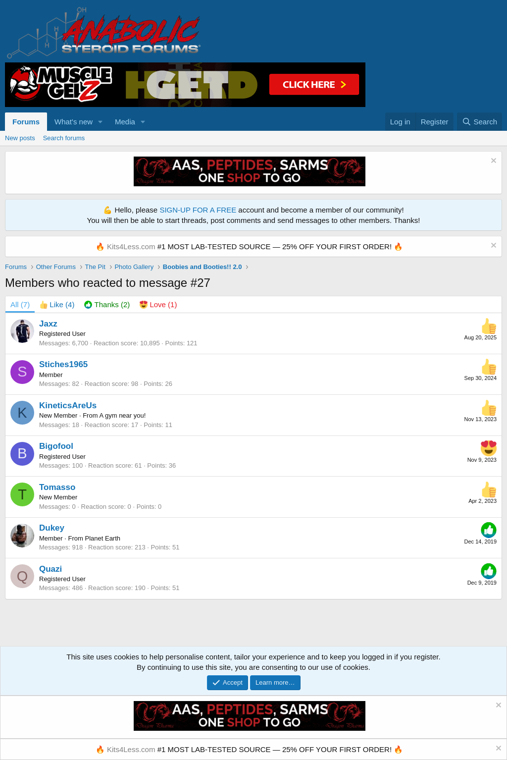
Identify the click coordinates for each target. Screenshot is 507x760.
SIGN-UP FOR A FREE (197, 210)
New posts (20, 138)
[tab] (57, 304)
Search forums (64, 138)
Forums (26, 121)
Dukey (51, 528)
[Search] (479, 121)
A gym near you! (122, 415)
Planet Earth (103, 538)
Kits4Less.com (131, 246)
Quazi (50, 569)
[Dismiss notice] (492, 162)
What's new (73, 121)
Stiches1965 (63, 364)
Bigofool (56, 446)
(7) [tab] (20, 304)
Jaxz (48, 323)
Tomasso (57, 487)
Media (125, 121)
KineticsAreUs (68, 405)
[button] (100, 121)
